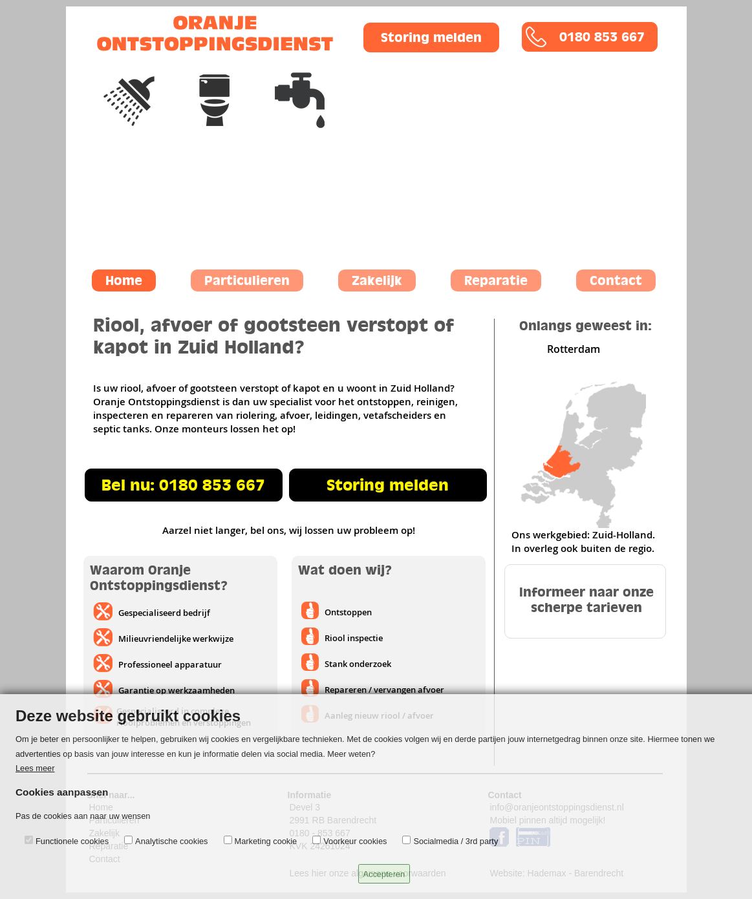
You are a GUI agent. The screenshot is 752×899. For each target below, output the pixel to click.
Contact (616, 280)
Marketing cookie (266, 841)
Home (123, 280)
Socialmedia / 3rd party (455, 841)
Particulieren (247, 280)
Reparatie (496, 280)
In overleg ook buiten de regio (581, 548)
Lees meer (35, 768)
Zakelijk (377, 280)
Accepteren (384, 874)
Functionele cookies (72, 841)
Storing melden (388, 485)
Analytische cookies (171, 841)
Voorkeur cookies (355, 841)
